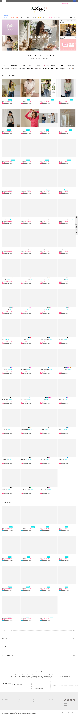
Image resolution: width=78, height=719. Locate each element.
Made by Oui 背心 (26, 459)
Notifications (20, 704)
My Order (19, 701)
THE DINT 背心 (44, 279)
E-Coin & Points (35, 703)
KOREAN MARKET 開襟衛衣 (47, 100)
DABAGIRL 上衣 (64, 557)
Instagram (65, 700)
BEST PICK (4, 701)
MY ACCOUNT (20, 697)
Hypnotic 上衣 (25, 309)
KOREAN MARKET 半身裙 (46, 616)
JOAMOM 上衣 (63, 309)
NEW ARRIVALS (5, 697)
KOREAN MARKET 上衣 (8, 160)
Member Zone (76, 220)
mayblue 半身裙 (63, 527)
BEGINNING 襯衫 (45, 557)
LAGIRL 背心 (44, 429)
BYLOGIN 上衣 (44, 130)
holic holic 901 (44, 160)
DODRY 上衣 (25, 130)
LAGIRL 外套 (6, 219)
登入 (74, 1)
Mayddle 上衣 (6, 130)
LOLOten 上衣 (63, 399)
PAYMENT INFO (76, 226)
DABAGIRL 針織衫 (26, 429)
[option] (10, 27)
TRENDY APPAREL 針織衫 (65, 219)
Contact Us (51, 704)
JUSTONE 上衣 (25, 369)
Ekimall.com (51, 699)
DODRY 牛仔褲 (6, 616)
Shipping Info (34, 701)
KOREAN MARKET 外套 (46, 369)
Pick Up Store (51, 703)
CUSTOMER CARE (35, 697)
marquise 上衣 (44, 399)
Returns (33, 699)
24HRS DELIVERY (5, 704)
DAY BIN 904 (25, 587)
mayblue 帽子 (25, 339)
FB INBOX (76, 223)
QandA (76, 233)
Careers (50, 701)
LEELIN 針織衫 (44, 527)
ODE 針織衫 (25, 616)
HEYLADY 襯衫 (25, 100)
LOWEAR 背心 (63, 189)
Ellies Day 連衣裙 (45, 189)
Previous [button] (20, 35)
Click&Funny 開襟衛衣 (65, 160)
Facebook (71, 700)
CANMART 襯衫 (26, 399)
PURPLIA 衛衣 (25, 189)
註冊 (64, 1)
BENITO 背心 (63, 249)
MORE (74, 76)
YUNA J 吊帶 (44, 249)
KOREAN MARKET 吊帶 (46, 339)
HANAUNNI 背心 (7, 587)
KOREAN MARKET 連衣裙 (65, 130)
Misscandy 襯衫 (25, 557)
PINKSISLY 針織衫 (45, 587)
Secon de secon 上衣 (45, 489)
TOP (76, 239)
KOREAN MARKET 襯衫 (27, 249)
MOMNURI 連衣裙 (7, 527)
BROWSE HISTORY (76, 230)
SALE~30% (4, 703)
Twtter (68, 700)
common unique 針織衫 (65, 369)
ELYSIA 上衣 (6, 279)
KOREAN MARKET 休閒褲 (28, 527)
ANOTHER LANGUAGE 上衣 (66, 100)
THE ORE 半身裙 (64, 279)
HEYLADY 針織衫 (7, 309)
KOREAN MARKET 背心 (46, 219)
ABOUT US (51, 697)
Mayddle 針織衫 (7, 100)
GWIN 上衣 (6, 339)
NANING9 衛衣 (6, 249)
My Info (19, 699)
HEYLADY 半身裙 (7, 189)
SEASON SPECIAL (5, 699)
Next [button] (57, 35)
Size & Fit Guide (35, 704)
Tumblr (74, 700)
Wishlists (19, 703)
